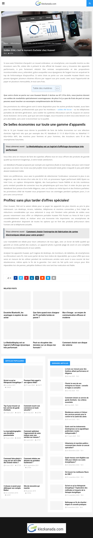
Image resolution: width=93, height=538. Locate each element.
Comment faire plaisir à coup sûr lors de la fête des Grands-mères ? (12, 461)
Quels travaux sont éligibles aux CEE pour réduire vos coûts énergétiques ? (77, 460)
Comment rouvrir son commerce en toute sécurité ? (32, 408)
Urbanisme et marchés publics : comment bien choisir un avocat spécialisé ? (77, 445)
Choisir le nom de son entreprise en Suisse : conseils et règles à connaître (76, 385)
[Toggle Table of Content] (56, 88)
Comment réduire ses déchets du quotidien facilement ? (32, 461)
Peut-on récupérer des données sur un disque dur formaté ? (44, 345)
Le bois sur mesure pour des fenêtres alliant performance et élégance (76, 371)
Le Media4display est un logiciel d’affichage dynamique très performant (17, 345)
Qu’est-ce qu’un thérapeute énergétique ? (13, 381)
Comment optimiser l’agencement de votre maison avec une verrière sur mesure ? (32, 434)
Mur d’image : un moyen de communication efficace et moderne (74, 315)
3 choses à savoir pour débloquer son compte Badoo (12, 488)
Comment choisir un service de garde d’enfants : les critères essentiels (77, 400)
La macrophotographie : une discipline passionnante (13, 433)
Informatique (8, 47)
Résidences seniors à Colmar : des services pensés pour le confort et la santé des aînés (76, 414)
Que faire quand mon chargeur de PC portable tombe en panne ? (46, 315)
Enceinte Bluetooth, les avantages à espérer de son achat (15, 315)
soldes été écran (65, 109)
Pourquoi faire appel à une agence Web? (32, 381)
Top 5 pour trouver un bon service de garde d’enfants (12, 408)
